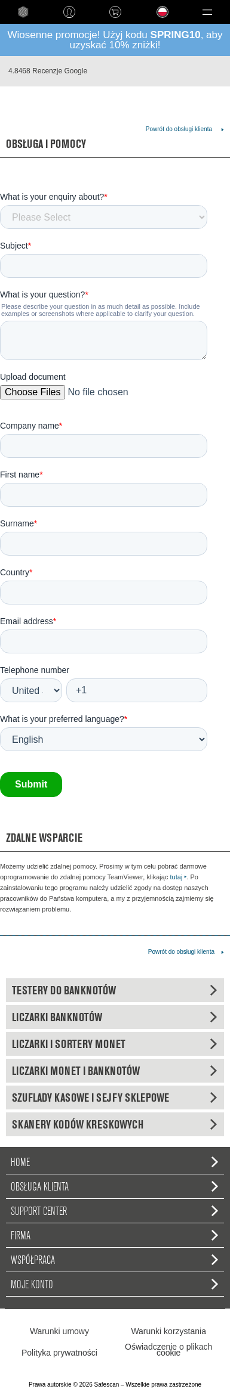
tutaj (178, 877)
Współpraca (114, 1260)
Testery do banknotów (114, 990)
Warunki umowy (59, 1331)
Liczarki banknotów (114, 1017)
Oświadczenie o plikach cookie (168, 1350)
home (23, 12)
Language (156, 21)
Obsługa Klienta (114, 1186)
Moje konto (114, 1284)
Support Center (114, 1211)
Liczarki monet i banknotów (114, 1071)
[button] (207, 12)
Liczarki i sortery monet (114, 1044)
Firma (114, 1235)
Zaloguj (69, 12)
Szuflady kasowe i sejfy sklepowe (114, 1097)
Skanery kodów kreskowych (114, 1124)
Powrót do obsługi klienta (179, 129)
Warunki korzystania (168, 1331)
